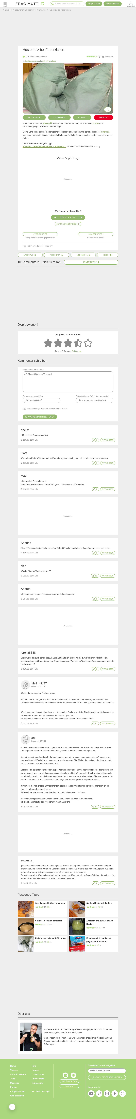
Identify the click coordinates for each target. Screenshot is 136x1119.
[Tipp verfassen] (113, 4)
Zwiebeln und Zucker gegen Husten (99, 922)
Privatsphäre (38, 1079)
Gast (24, 453)
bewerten (100, 57)
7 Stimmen (76, 351)
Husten (95, 123)
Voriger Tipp (40, 234)
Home (13, 1066)
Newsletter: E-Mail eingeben (101, 1065)
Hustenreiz (104, 132)
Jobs (12, 1079)
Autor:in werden (18, 1074)
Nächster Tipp (96, 234)
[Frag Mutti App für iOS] (65, 1076)
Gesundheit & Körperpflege (45, 61)
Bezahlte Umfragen (41, 1091)
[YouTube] (91, 1094)
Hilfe (34, 1066)
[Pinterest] (99, 1094)
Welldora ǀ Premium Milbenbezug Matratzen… (44, 147)
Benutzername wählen (33, 396)
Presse (13, 1087)
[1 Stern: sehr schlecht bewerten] (48, 343)
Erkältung (29, 61)
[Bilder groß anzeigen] (107, 109)
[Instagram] (107, 1094)
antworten (107, 440)
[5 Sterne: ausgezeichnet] (88, 343)
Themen (14, 1070)
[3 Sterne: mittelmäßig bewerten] (68, 343)
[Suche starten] (52, 4)
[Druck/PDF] (30, 255)
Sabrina (26, 543)
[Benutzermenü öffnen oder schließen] (131, 4)
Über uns (14, 1083)
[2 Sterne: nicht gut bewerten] (58, 343)
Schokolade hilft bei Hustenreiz (50, 903)
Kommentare (91, 262)
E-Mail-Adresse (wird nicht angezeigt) (92, 396)
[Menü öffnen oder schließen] (5, 4)
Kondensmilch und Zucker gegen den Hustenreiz (99, 940)
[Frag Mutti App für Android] (73, 1076)
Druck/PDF (34, 117)
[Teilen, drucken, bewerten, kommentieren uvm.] (12, 1107)
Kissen (46, 123)
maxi (24, 476)
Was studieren (17, 1096)
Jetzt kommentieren (68, 224)
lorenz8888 (28, 652)
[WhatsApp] (122, 1094)
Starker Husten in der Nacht (48, 921)
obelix (25, 430)
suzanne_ (27, 860)
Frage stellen (94, 4)
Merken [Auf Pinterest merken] (103, 117)
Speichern (59, 117)
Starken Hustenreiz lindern (99, 903)
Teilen (82, 117)
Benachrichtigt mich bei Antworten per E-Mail (47, 409)
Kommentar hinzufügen (68, 380)
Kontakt (35, 1070)
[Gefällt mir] (94, 440)
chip (23, 566)
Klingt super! (68, 217)
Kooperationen (17, 1091)
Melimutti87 (39, 683)
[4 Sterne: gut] (78, 343)
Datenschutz (38, 1074)
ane (33, 737)
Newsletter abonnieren (107, 1077)
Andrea (25, 589)
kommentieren (35, 57)
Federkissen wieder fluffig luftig (50, 938)
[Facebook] (114, 1094)
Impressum (37, 1083)
